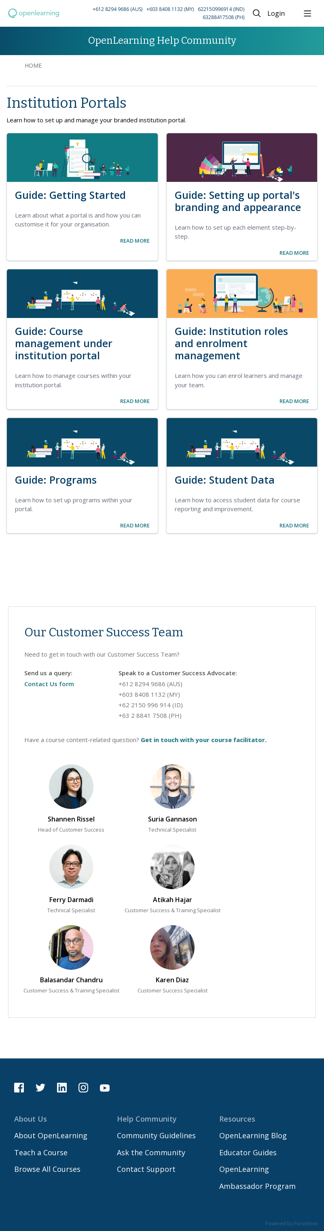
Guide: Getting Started (70, 195)
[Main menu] (307, 13)
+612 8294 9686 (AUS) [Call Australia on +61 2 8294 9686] (117, 9)
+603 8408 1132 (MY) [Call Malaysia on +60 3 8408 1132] (170, 9)
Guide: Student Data (225, 480)
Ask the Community (151, 1152)
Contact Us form (49, 684)
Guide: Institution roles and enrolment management (231, 343)
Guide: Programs (56, 480)
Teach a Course (41, 1152)
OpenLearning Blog (253, 1135)
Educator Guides (248, 1152)
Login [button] (276, 14)
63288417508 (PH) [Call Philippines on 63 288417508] (223, 17)
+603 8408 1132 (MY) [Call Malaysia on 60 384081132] (149, 694)
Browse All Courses (47, 1169)
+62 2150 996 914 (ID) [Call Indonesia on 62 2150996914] (151, 705)
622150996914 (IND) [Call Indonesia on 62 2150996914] (221, 9)
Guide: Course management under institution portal (63, 343)
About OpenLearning (50, 1135)
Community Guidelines (156, 1135)
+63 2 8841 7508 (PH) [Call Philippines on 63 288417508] (150, 715)
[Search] (257, 13)
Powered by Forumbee (291, 1224)
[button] (154, 13)
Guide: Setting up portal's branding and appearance (238, 201)
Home (33, 65)
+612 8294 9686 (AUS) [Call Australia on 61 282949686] (150, 684)
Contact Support (146, 1169)
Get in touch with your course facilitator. (204, 740)
